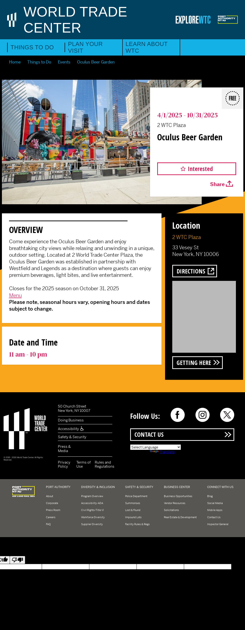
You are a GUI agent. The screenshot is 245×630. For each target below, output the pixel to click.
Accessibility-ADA (92, 503)
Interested (200, 169)
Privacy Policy (64, 464)
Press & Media (64, 448)
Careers (51, 517)
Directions (191, 271)
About (49, 496)
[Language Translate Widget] (155, 447)
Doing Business (71, 420)
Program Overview (92, 496)
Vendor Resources (174, 503)
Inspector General (217, 524)
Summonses (132, 503)
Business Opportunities (178, 496)
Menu (15, 295)
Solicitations (171, 510)
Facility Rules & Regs (137, 524)
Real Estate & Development (180, 517)
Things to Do (32, 47)
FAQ (48, 524)
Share (217, 185)
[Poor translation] (17, 560)
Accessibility (71, 428)
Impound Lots (133, 517)
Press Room (53, 510)
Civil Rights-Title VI (92, 510)
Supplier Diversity (92, 524)
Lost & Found (132, 510)
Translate (162, 452)
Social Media (215, 503)
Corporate (52, 503)
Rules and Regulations (104, 464)
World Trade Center (75, 19)
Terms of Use (83, 464)
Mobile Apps (215, 510)
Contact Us (149, 434)
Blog (210, 496)
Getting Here (194, 362)
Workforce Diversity (93, 517)
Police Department (136, 496)
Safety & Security (72, 437)
